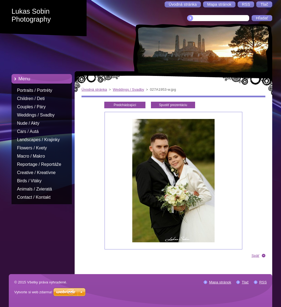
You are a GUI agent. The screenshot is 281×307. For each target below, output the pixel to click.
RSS (263, 282)
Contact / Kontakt (33, 197)
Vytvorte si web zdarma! (33, 292)
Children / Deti (31, 98)
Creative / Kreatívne (36, 172)
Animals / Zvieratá (34, 189)
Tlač (245, 282)
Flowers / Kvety (32, 148)
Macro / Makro (31, 156)
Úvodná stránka (94, 89)
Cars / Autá (28, 131)
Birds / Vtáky (29, 180)
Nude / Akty (28, 123)
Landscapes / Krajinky (38, 139)
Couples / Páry (31, 106)
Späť (255, 256)
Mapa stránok (220, 282)
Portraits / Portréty (34, 90)
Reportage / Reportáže (39, 164)
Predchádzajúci (125, 105)
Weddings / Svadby (36, 115)
